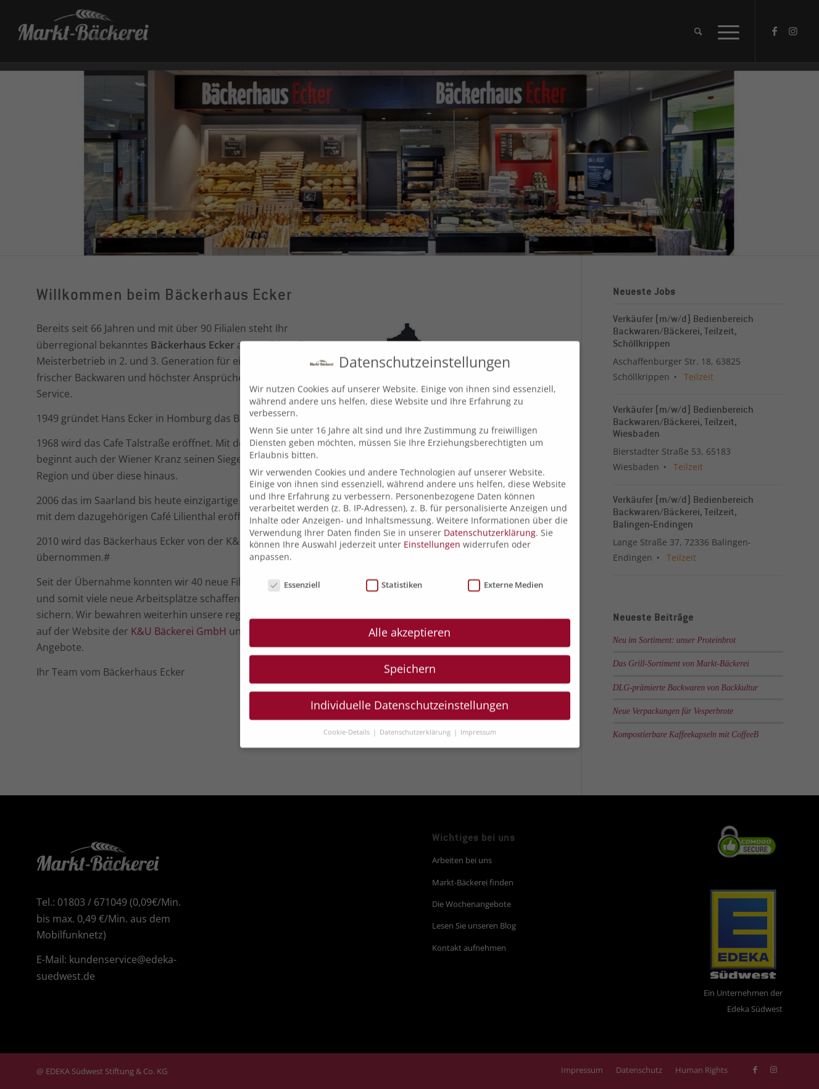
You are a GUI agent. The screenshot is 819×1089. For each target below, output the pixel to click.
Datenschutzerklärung (490, 523)
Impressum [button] (478, 722)
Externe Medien (505, 575)
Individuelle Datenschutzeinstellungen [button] (409, 695)
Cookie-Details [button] (347, 722)
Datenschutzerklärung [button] (416, 722)
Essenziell (294, 575)
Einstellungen (432, 534)
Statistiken (394, 575)
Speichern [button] (410, 659)
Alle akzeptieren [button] (409, 622)
